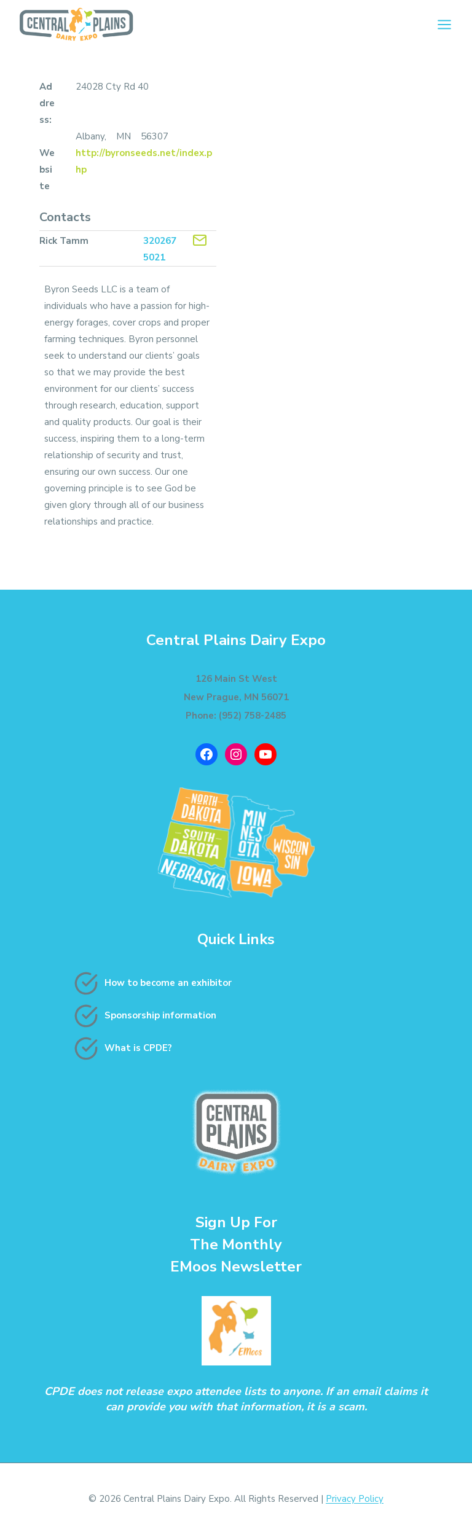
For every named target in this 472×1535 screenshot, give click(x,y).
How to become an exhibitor (168, 983)
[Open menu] (444, 24)
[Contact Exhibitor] (199, 240)
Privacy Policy (355, 1499)
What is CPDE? (138, 1048)
